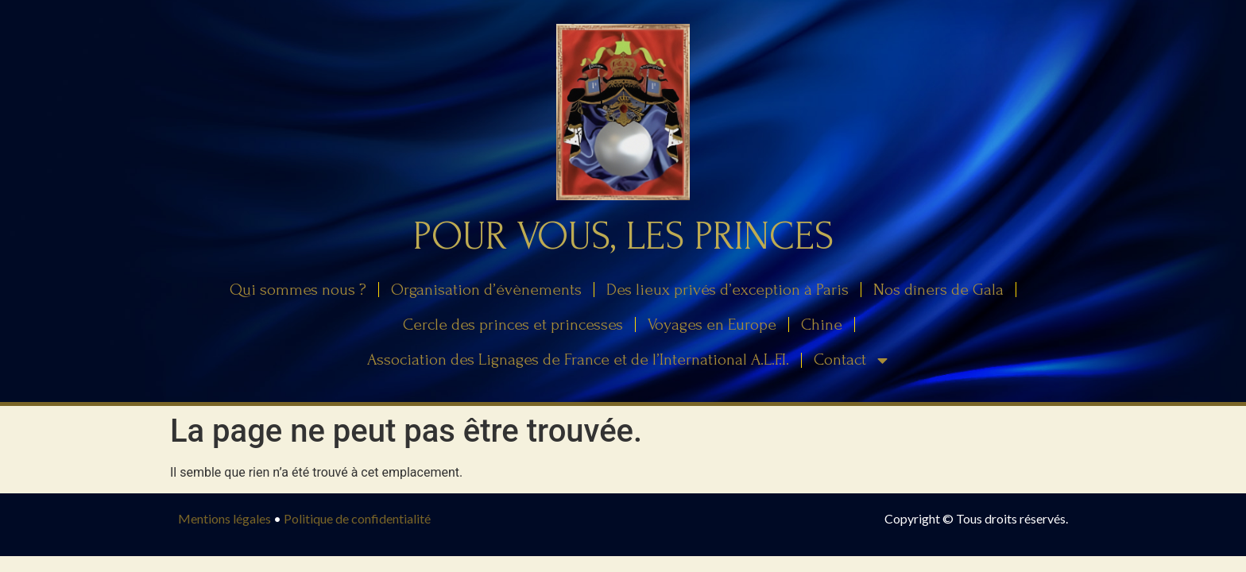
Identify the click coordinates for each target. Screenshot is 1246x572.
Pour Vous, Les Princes (623, 236)
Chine (821, 324)
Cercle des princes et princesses (513, 324)
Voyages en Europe (712, 324)
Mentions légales (224, 518)
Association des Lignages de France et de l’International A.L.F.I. (578, 359)
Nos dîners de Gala (938, 289)
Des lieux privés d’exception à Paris (727, 289)
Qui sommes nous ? (298, 289)
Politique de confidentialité (357, 518)
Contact (852, 360)
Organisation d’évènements (486, 289)
